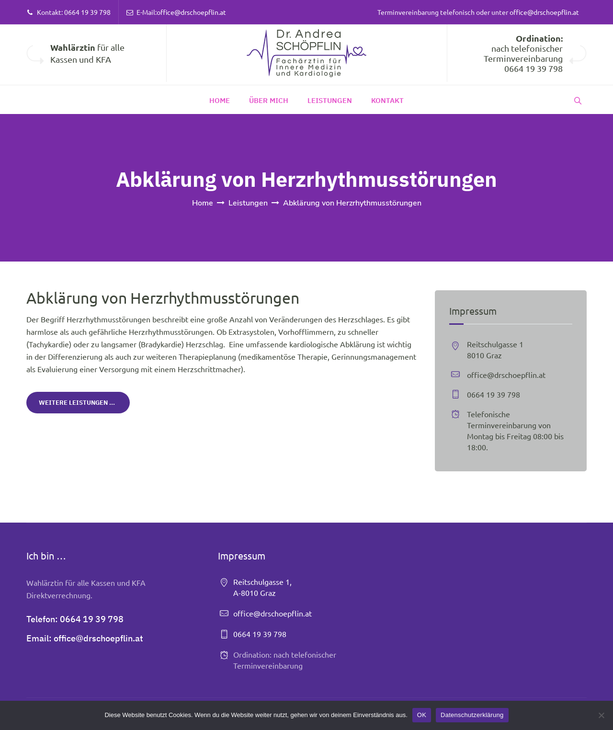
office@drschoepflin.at (191, 12)
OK (421, 715)
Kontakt (387, 100)
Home (219, 100)
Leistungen (329, 100)
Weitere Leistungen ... (77, 403)
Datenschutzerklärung (472, 715)
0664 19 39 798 (87, 12)
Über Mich (268, 100)
